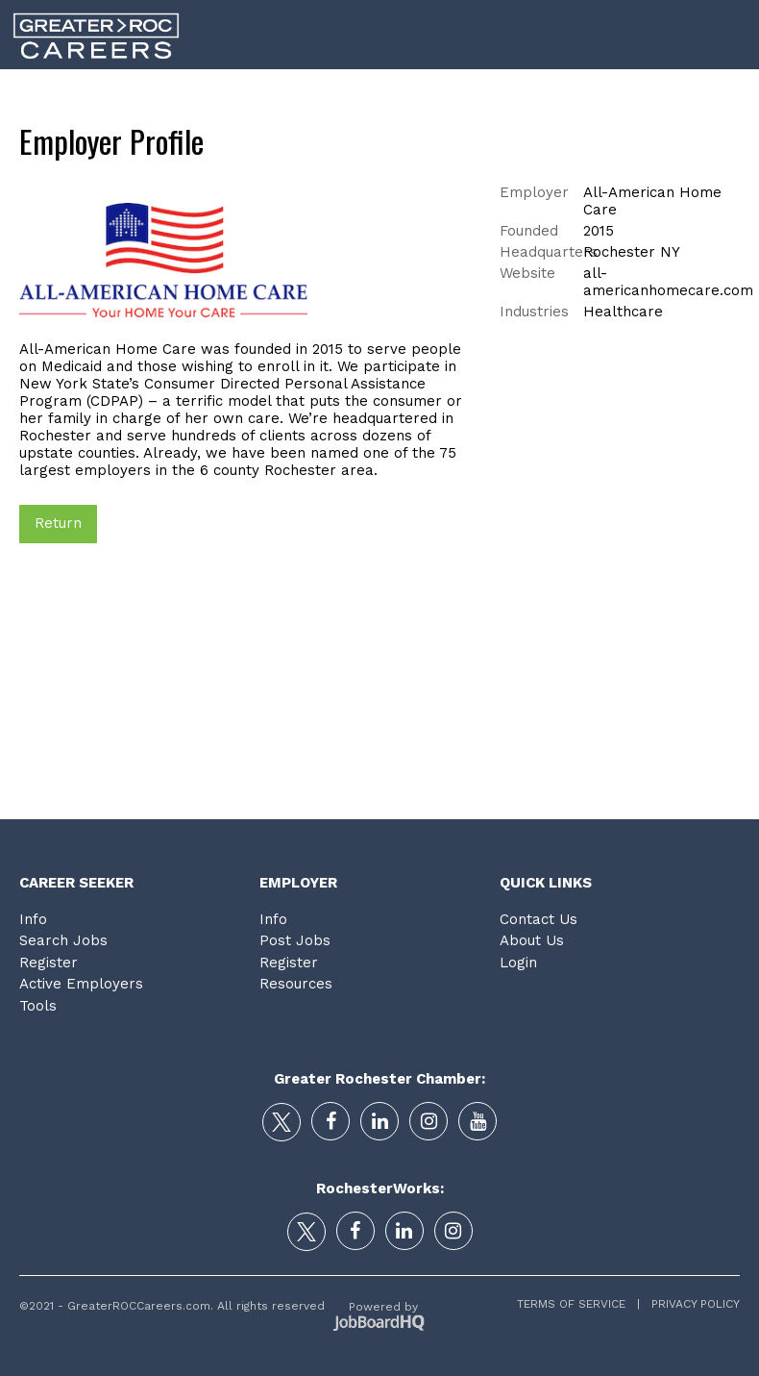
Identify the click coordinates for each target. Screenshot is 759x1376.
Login (727, 95)
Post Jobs (295, 940)
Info (33, 919)
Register (48, 962)
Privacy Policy (690, 1304)
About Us (532, 940)
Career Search (265, 95)
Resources (295, 983)
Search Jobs (63, 940)
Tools (651, 95)
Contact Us (538, 919)
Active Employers (81, 983)
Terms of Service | (578, 1304)
